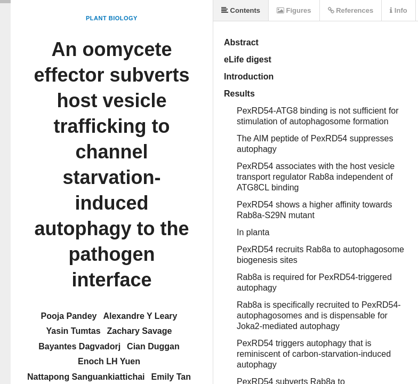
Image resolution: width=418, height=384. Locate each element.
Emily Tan (171, 376)
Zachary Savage (139, 330)
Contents (240, 10)
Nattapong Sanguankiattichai (85, 376)
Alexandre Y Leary (140, 316)
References (351, 10)
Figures (294, 10)
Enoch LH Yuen (109, 361)
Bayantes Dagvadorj (79, 346)
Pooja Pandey (69, 316)
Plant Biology (112, 18)
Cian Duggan (153, 346)
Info (398, 10)
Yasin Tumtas (73, 330)
